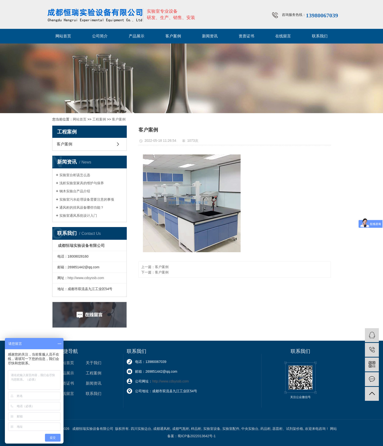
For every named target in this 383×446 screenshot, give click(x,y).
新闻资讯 (210, 36)
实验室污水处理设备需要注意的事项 (86, 199)
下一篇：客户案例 (155, 272)
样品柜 (196, 429)
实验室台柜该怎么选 (74, 175)
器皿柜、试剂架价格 (287, 429)
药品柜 (265, 429)
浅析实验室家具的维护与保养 (81, 183)
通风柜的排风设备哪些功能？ (81, 207)
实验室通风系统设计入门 (78, 216)
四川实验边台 (141, 429)
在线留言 (283, 36)
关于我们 (93, 363)
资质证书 (246, 36)
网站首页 (63, 36)
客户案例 (173, 36)
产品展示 (136, 36)
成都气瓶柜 (180, 429)
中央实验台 (249, 429)
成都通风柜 (161, 429)
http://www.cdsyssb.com (86, 278)
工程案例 (99, 119)
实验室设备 (211, 429)
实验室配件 (230, 429)
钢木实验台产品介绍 (74, 191)
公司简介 (100, 36)
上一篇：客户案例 (155, 267)
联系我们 (320, 36)
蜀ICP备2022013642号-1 (197, 436)
